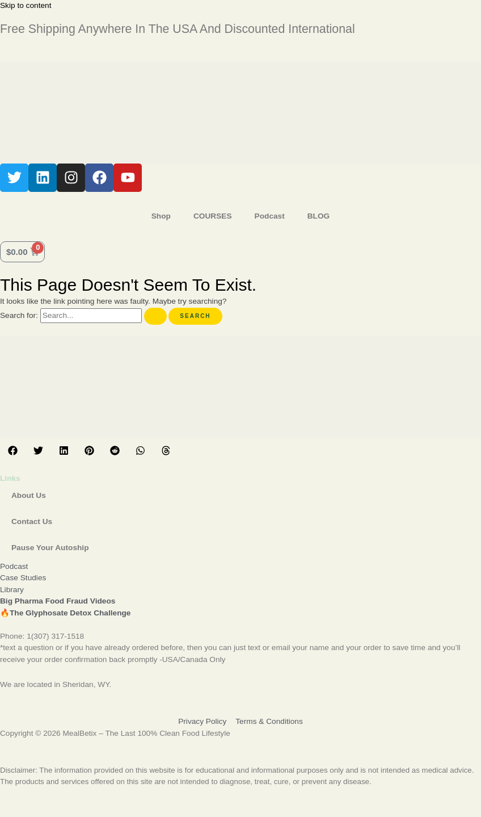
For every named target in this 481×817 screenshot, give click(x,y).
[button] (13, 450)
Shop (161, 216)
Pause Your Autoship (49, 547)
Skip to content (25, 5)
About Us (28, 495)
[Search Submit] (155, 316)
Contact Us (31, 521)
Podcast (270, 216)
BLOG (318, 216)
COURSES (212, 216)
